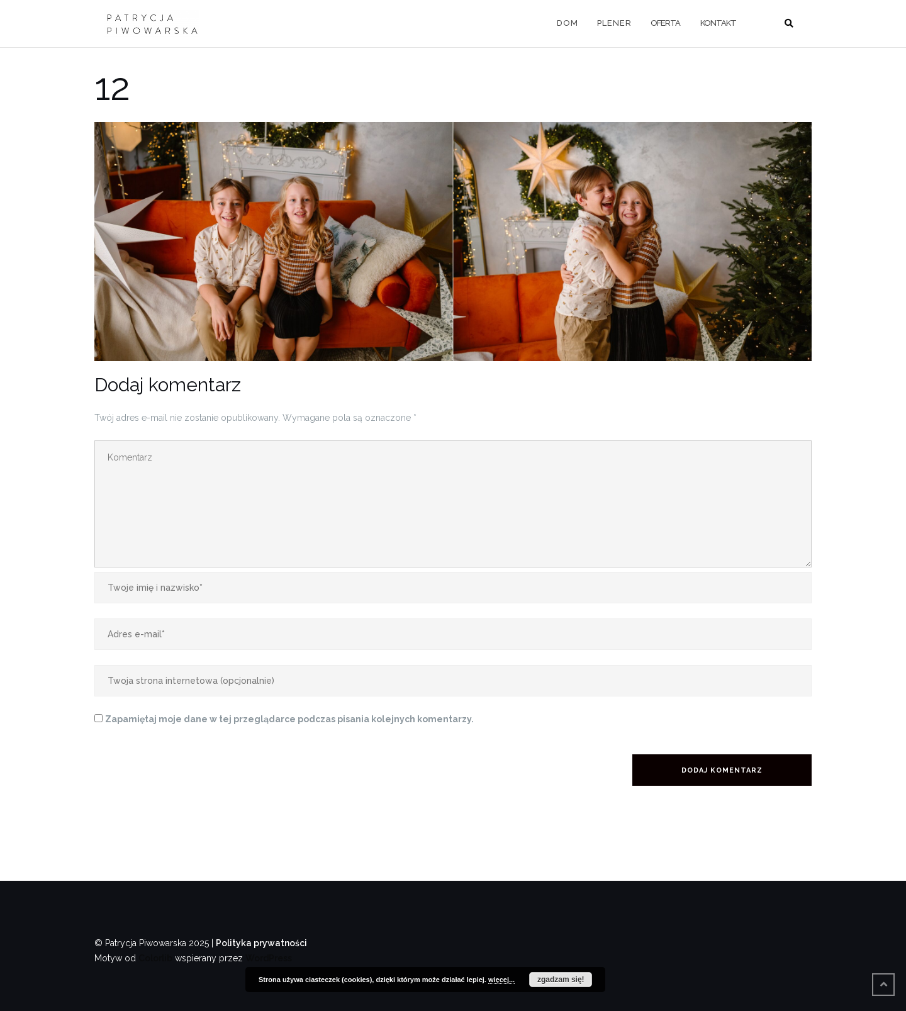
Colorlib (155, 958)
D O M (567, 23)
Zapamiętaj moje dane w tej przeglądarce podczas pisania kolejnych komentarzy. (289, 719)
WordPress (268, 958)
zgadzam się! (560, 979)
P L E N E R (613, 23)
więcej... (501, 979)
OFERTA (665, 23)
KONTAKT (718, 23)
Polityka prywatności (261, 943)
